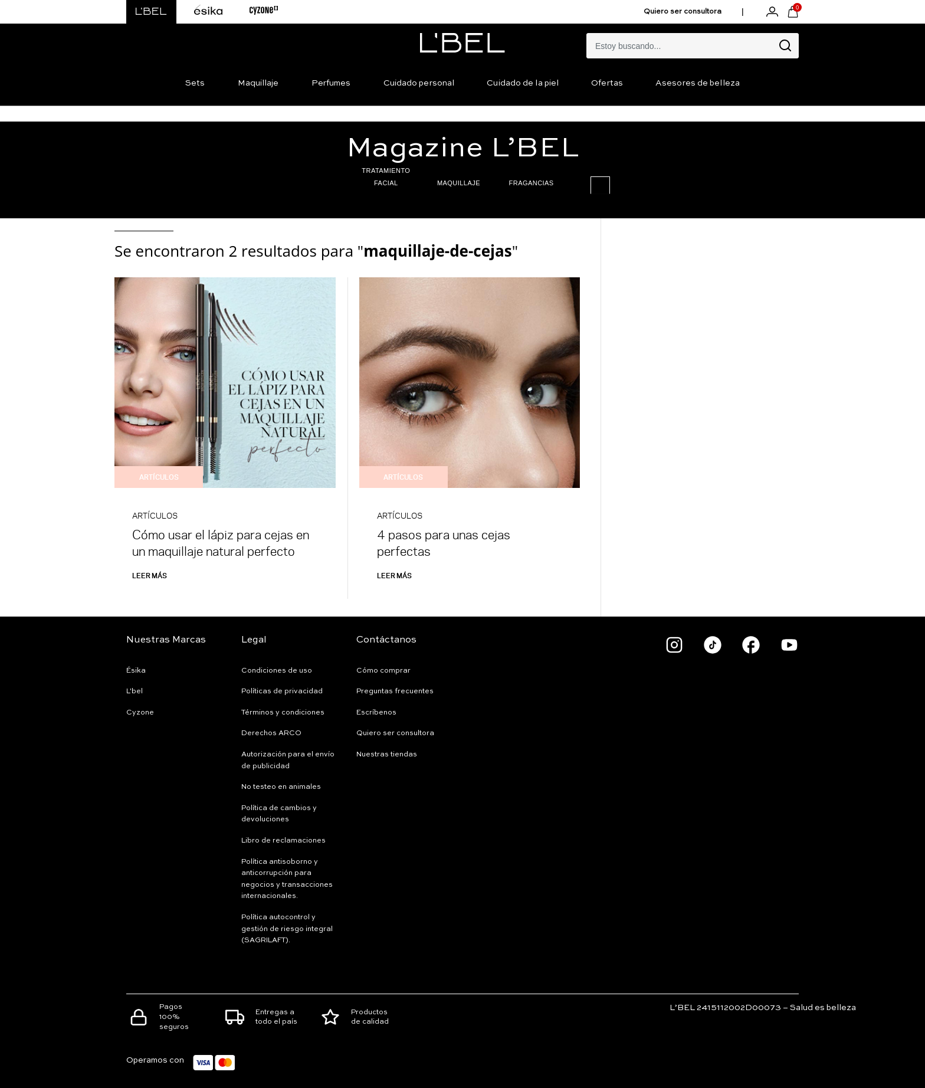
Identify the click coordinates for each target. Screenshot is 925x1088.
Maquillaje (258, 83)
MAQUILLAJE (412, 182)
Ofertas (607, 83)
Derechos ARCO (271, 733)
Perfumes (331, 83)
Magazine (462, 149)
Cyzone (140, 712)
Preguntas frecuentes (395, 691)
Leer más (149, 575)
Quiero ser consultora (682, 11)
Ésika (136, 670)
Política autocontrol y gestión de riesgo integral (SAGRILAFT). (287, 929)
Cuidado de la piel (523, 83)
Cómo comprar (383, 670)
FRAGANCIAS (484, 182)
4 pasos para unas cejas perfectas (443, 542)
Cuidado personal (419, 83)
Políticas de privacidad (282, 691)
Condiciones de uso (276, 670)
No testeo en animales (281, 787)
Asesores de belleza (697, 83)
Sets (195, 83)
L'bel (134, 691)
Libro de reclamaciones (283, 840)
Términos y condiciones (282, 712)
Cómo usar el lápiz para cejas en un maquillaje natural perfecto (220, 542)
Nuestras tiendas (386, 754)
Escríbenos (376, 712)
